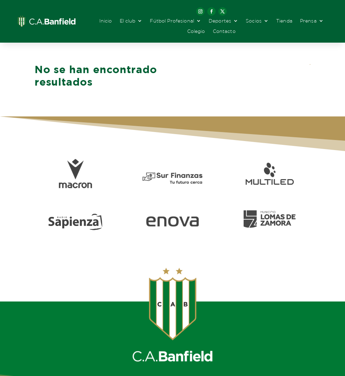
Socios (254, 21)
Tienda (284, 21)
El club (128, 21)
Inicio (105, 21)
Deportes (220, 21)
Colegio (196, 31)
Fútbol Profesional (172, 21)
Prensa (308, 21)
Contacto (224, 31)
